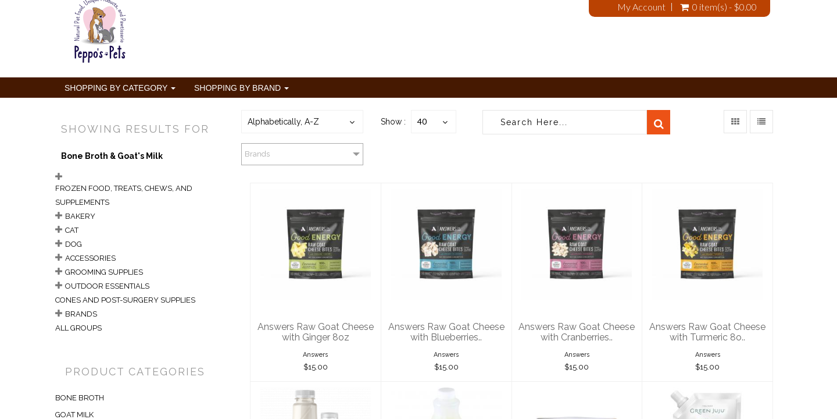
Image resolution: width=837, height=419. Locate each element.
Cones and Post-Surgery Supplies (125, 300)
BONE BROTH (79, 397)
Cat (71, 230)
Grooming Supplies (104, 272)
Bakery (80, 216)
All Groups (78, 328)
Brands (81, 314)
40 (422, 121)
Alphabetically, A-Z (283, 121)
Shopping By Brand (241, 88)
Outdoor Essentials (107, 286)
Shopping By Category (120, 88)
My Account (641, 7)
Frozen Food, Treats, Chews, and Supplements (123, 195)
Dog (73, 244)
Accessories (90, 258)
